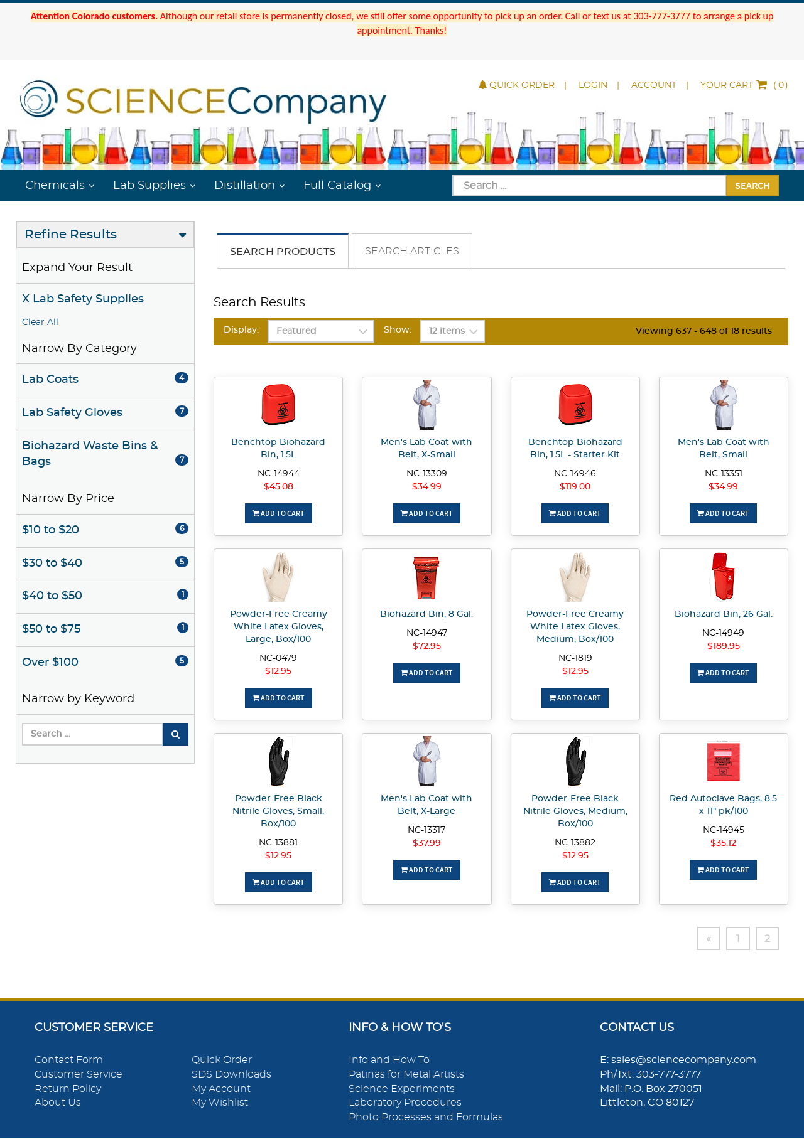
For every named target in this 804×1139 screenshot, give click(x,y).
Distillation (244, 185)
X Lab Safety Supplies (83, 299)
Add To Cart (279, 513)
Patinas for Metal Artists (406, 1075)
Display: (241, 330)
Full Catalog (337, 185)
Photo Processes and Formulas (426, 1118)
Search (752, 185)
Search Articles (412, 251)
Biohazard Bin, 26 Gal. (724, 614)
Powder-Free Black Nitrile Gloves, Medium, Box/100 (575, 811)
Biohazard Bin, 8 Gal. (426, 614)
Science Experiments (402, 1089)
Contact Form (69, 1061)
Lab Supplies (149, 185)
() (744, 85)
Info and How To (389, 1061)
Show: (397, 330)
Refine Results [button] (70, 234)
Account (653, 85)
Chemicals (55, 185)
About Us (58, 1103)
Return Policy (68, 1089)
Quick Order (517, 85)
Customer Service (78, 1075)
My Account (221, 1089)
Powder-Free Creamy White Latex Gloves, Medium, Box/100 (575, 627)
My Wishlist (220, 1103)
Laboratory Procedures (405, 1103)
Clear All (40, 322)
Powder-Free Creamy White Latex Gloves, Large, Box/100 (278, 627)
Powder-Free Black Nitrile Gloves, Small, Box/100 (278, 811)
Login (593, 85)
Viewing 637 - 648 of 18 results (704, 331)
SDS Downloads (231, 1075)
